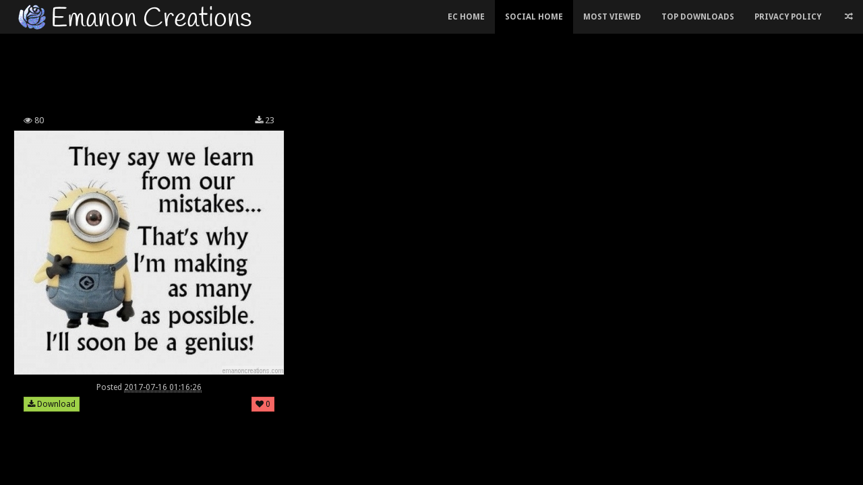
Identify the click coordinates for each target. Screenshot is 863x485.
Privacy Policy (787, 17)
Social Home (534, 17)
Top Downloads (697, 17)
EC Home (466, 17)
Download (52, 404)
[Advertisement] (330, 70)
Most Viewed (612, 17)
